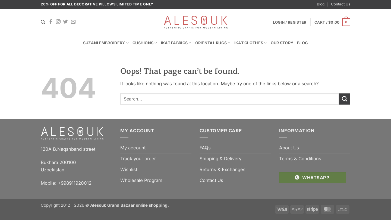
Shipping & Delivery (220, 158)
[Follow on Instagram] (58, 22)
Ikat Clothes (250, 42)
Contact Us (340, 4)
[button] (332, 22)
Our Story (282, 42)
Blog (320, 4)
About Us (289, 147)
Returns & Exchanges (222, 169)
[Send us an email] (73, 22)
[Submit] (344, 99)
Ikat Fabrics (176, 42)
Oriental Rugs (213, 42)
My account (133, 147)
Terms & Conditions (300, 158)
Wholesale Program (141, 180)
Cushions (145, 42)
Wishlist (128, 169)
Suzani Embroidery (106, 42)
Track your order (138, 158)
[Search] (43, 22)
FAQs (205, 147)
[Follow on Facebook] (50, 22)
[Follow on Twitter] (65, 22)
